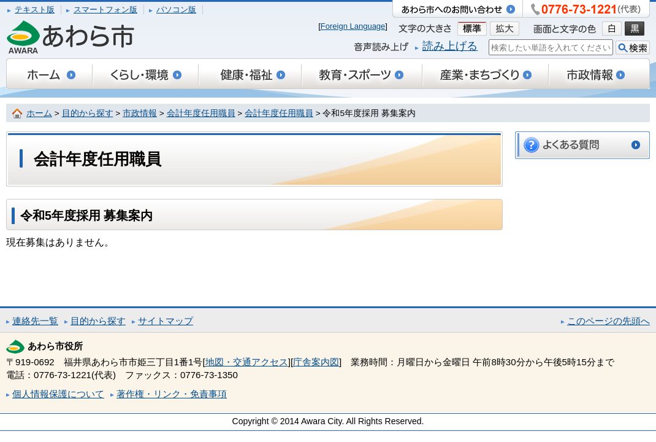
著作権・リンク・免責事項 (171, 394)
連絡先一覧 (35, 321)
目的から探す (87, 113)
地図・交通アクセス (246, 362)
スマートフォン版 (105, 9)
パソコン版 (176, 9)
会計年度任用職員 (201, 113)
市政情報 (140, 113)
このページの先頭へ (608, 321)
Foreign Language (353, 26)
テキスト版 (35, 9)
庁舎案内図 (316, 362)
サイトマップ (165, 321)
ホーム (39, 113)
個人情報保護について (58, 394)
